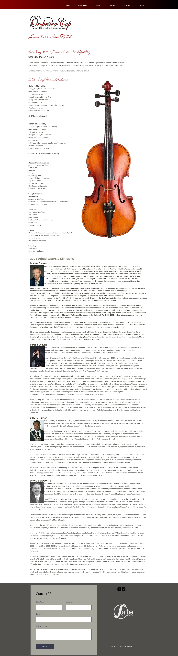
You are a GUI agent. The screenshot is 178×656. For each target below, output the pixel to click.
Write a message (42, 626)
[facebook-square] (119, 589)
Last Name (69, 602)
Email (38, 614)
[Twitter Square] (123, 589)
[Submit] (45, 646)
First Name (40, 602)
